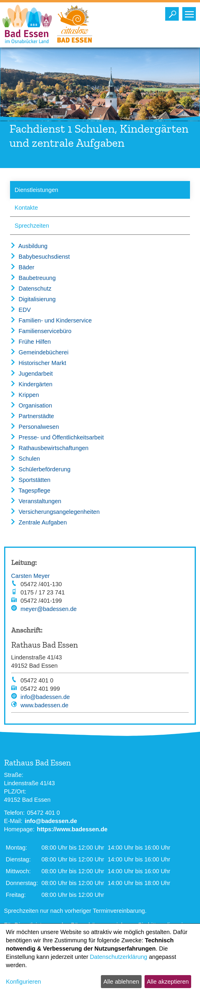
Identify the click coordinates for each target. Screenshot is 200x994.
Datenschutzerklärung (118, 957)
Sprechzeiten (32, 225)
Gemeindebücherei (39, 352)
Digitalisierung (33, 299)
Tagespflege (30, 490)
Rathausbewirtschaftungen (49, 448)
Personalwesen (34, 426)
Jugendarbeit (31, 373)
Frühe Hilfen (30, 341)
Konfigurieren (23, 981)
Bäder (22, 267)
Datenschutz (31, 288)
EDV (20, 310)
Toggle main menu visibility (190, 12)
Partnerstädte (32, 416)
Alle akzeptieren (168, 981)
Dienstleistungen (36, 190)
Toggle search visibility (173, 12)
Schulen (25, 458)
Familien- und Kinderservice (51, 320)
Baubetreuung (33, 278)
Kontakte (26, 207)
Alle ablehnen (121, 981)
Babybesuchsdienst (40, 256)
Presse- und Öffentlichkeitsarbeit (57, 437)
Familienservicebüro (41, 331)
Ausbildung (28, 246)
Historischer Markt (38, 363)
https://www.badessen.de (72, 829)
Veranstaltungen (35, 501)
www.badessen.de (44, 705)
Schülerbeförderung (40, 469)
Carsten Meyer (30, 576)
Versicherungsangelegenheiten (55, 512)
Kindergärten (31, 384)
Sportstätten (30, 480)
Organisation (31, 405)
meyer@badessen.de (49, 609)
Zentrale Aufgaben (38, 522)
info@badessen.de (45, 697)
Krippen (24, 395)
